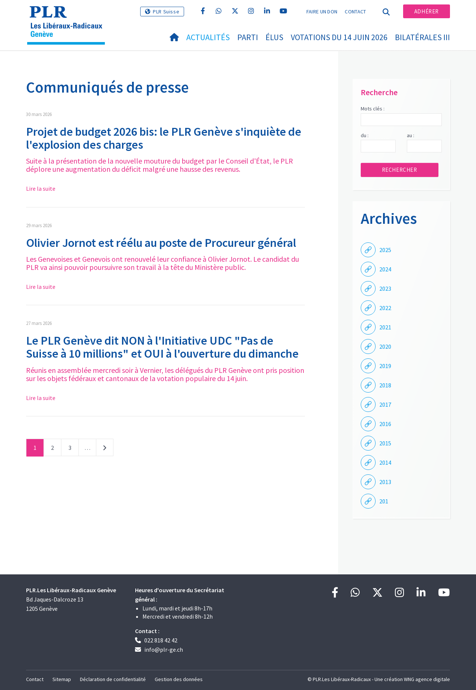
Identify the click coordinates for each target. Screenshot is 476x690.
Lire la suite (40, 188)
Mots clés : (373, 108)
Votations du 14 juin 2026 (339, 37)
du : (365, 135)
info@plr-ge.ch (163, 649)
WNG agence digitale (427, 679)
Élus (274, 37)
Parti (247, 37)
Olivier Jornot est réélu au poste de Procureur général (161, 242)
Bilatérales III (422, 37)
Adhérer (426, 11)
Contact (355, 11)
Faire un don (322, 11)
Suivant (104, 449)
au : (410, 135)
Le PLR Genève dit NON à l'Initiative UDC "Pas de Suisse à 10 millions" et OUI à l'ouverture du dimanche (162, 347)
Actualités (208, 37)
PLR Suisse (166, 11)
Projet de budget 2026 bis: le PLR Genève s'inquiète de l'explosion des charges (163, 138)
